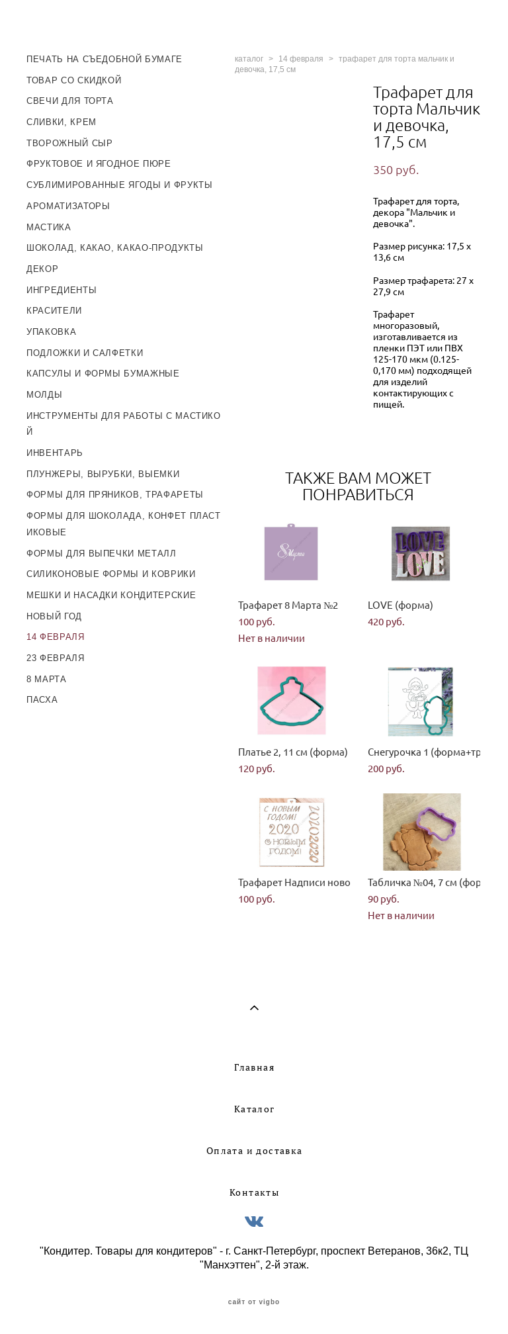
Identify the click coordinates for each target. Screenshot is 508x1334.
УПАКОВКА (51, 331)
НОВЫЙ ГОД (54, 616)
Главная (254, 1067)
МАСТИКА (48, 227)
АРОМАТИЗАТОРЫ (68, 206)
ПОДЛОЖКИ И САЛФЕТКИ (84, 353)
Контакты (254, 1192)
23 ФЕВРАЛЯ (55, 658)
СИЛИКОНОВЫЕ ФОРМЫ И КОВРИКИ (111, 574)
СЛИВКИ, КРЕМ (61, 122)
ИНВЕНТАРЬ (54, 453)
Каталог (254, 1109)
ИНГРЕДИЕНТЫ (61, 290)
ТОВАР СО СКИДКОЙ (73, 80)
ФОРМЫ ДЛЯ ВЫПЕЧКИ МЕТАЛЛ (101, 553)
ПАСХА (42, 699)
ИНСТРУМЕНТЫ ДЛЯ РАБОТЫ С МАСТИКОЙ (123, 424)
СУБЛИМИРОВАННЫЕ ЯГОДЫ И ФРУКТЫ (119, 185)
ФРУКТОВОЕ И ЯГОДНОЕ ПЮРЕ (98, 163)
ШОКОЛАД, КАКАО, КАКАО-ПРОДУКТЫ (115, 247)
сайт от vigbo (254, 1302)
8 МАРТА (46, 679)
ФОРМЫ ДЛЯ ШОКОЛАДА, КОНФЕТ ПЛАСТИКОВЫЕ (123, 524)
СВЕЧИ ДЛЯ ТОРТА (70, 101)
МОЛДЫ (44, 394)
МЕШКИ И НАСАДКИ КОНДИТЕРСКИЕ (111, 595)
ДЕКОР (42, 269)
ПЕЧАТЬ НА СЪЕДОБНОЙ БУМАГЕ (104, 59)
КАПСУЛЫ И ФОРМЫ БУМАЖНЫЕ (103, 373)
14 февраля (300, 59)
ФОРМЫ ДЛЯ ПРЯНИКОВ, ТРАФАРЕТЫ (115, 494)
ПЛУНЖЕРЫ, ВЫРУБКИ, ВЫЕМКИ (102, 474)
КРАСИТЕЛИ (54, 310)
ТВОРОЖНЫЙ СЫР (69, 143)
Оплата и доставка (254, 1151)
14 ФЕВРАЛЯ (55, 637)
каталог (249, 59)
